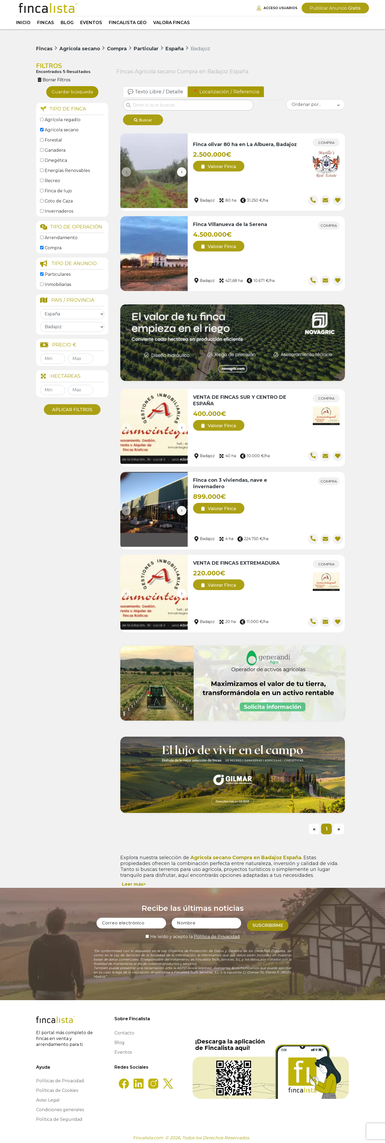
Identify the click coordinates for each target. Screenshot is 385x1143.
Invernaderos (59, 211)
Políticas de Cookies (57, 1088)
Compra (53, 247)
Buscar (143, 120)
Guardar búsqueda (72, 91)
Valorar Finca (216, 164)
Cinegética (56, 160)
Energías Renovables (67, 170)
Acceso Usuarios (277, 8)
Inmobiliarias (58, 284)
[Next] (338, 827)
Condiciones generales (60, 1107)
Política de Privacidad (217, 932)
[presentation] (126, 170)
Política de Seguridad (59, 1117)
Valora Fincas (171, 22)
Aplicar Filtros (72, 409)
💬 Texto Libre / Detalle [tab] (155, 92)
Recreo (52, 180)
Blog (67, 22)
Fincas (45, 22)
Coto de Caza (59, 201)
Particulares (58, 274)
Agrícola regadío (62, 119)
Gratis (335, 8)
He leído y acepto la (192, 932)
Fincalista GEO (128, 22)
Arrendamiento (61, 237)
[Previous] (314, 827)
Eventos (91, 22)
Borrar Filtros (54, 79)
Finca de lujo (58, 190)
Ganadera (55, 150)
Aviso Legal (48, 1098)
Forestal (53, 140)
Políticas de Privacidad (60, 1078)
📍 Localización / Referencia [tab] (225, 92)
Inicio (23, 22)
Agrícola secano (62, 129)
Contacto (124, 1031)
